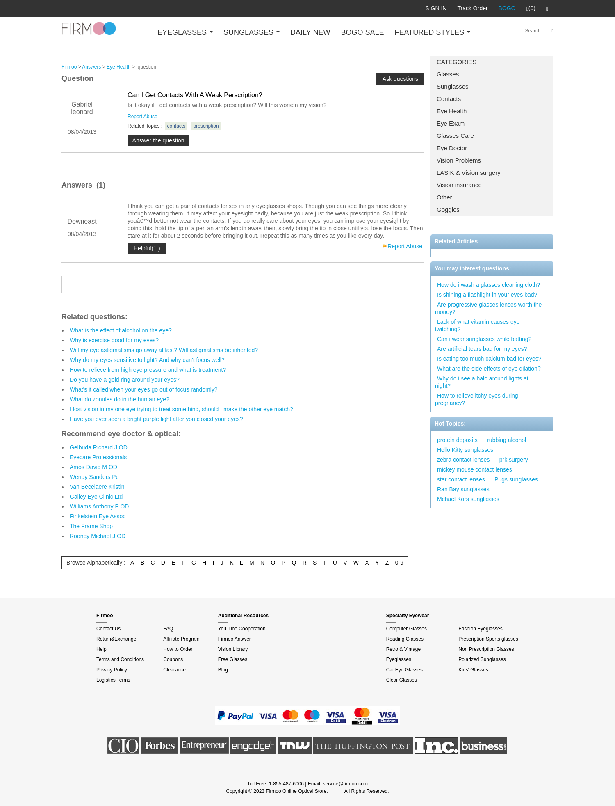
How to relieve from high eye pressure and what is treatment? (148, 369)
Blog (223, 670)
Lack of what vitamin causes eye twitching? (477, 325)
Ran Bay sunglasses (463, 489)
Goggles (448, 209)
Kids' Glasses (473, 670)
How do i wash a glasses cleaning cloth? (488, 285)
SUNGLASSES (251, 32)
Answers (91, 67)
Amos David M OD (93, 467)
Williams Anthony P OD (99, 506)
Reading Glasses (405, 639)
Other (444, 197)
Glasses (448, 74)
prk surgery (513, 459)
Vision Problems (459, 160)
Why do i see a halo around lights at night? (481, 382)
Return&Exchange (116, 639)
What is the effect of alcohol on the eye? (121, 330)
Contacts (449, 98)
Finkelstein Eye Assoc (97, 516)
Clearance (174, 670)
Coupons (173, 659)
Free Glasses (232, 659)
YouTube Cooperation (242, 629)
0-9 (399, 562)
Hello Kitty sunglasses (465, 450)
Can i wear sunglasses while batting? (484, 339)
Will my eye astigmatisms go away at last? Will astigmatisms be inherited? (164, 350)
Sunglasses (453, 86)
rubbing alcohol (506, 440)
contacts (176, 126)
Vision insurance (459, 184)
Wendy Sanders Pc (94, 477)
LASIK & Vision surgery (469, 172)
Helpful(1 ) (147, 248)
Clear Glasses (401, 680)
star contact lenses (461, 479)
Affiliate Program (181, 639)
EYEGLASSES (185, 32)
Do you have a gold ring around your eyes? (125, 379)
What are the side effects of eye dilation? (489, 368)
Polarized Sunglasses (482, 659)
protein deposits (457, 440)
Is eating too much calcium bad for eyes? (489, 358)
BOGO (507, 8)
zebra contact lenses (463, 459)
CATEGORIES (456, 61)
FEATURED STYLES (433, 32)
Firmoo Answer (234, 639)
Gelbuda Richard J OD (99, 447)
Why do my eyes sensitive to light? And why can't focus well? (147, 360)
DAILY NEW (310, 32)
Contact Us (108, 629)
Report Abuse (142, 116)
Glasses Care (455, 135)
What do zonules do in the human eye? (119, 399)
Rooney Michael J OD (97, 536)
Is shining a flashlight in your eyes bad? (487, 294)
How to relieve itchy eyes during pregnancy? (476, 399)
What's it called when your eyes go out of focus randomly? (144, 389)
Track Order (472, 8)
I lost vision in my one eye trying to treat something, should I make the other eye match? (181, 409)
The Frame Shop (91, 526)
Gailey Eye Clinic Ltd (96, 496)
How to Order (177, 649)
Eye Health (452, 111)
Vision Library (233, 649)
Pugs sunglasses (516, 479)
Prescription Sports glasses (488, 639)
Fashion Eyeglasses (480, 629)
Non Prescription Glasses (486, 649)
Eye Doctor (452, 147)
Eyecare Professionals (98, 457)
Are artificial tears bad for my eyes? (482, 349)
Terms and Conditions (120, 659)
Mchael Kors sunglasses (468, 499)
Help (101, 649)
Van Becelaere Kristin (97, 486)
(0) (530, 8)
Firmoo (69, 67)
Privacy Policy (111, 670)
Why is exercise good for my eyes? (114, 340)
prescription (206, 126)
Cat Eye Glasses (404, 670)
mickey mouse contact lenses (474, 469)
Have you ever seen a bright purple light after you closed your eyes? (156, 419)
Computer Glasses (406, 629)
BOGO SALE (362, 32)
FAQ (168, 629)
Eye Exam (451, 123)
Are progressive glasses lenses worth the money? (488, 308)
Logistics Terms (113, 680)
